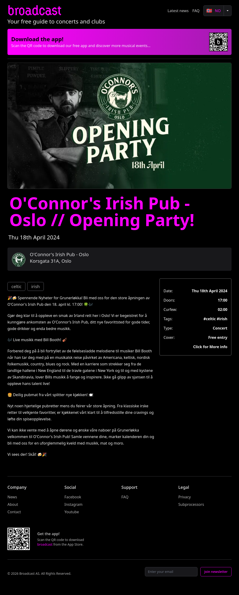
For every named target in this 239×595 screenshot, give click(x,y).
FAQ (196, 10)
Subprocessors (191, 504)
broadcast (34, 10)
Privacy (184, 497)
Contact (14, 511)
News (12, 497)
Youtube (72, 511)
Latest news (178, 10)
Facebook (73, 497)
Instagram (74, 504)
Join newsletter (216, 571)
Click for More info (210, 346)
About (12, 504)
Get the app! (48, 533)
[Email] (171, 571)
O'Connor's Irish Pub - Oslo (59, 254)
